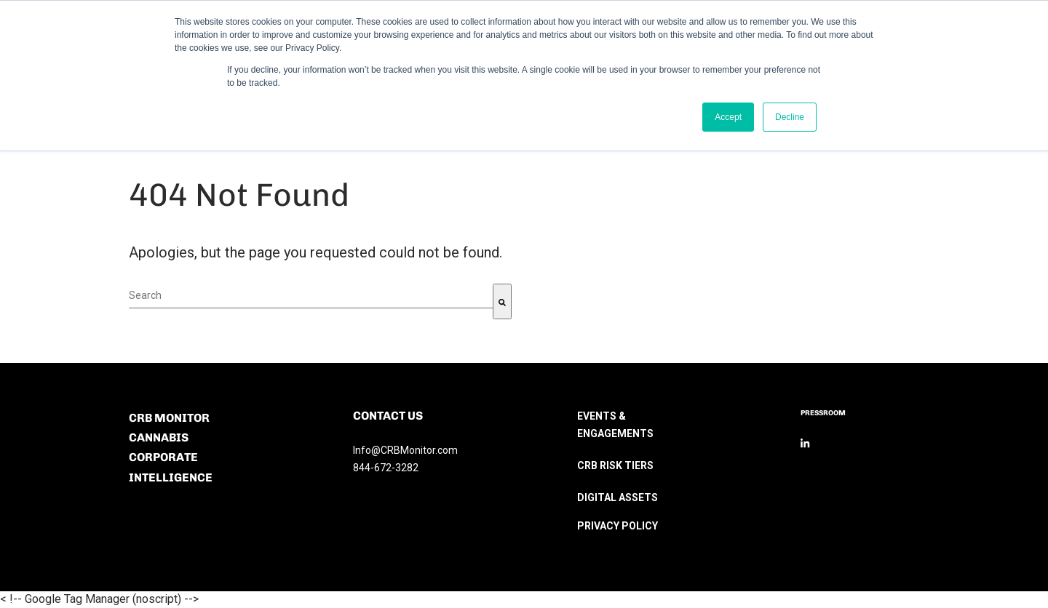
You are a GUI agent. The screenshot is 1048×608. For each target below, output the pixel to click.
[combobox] (311, 296)
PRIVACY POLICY (617, 526)
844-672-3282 (385, 467)
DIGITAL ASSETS (617, 497)
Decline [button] (789, 117)
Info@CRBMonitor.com (405, 450)
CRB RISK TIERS (615, 465)
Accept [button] (728, 117)
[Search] (502, 301)
